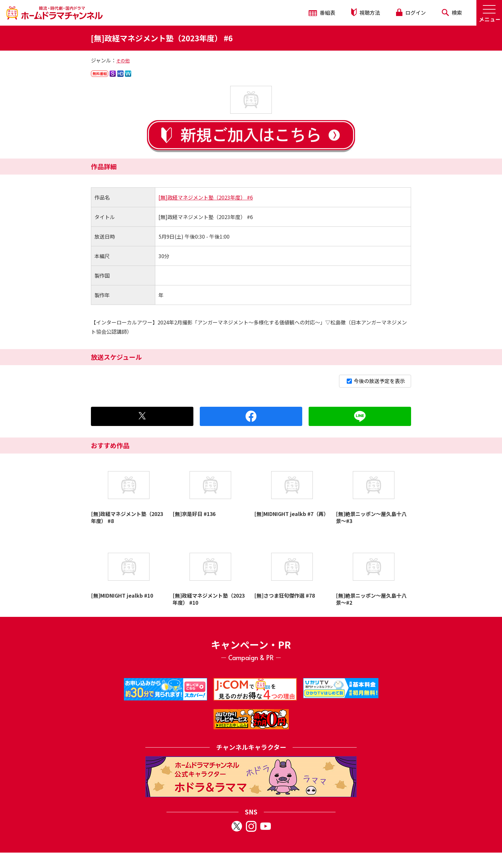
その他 (123, 60)
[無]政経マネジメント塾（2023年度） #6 (205, 197)
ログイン (410, 12)
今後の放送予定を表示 (376, 381)
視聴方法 (365, 12)
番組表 (322, 12)
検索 (452, 12)
